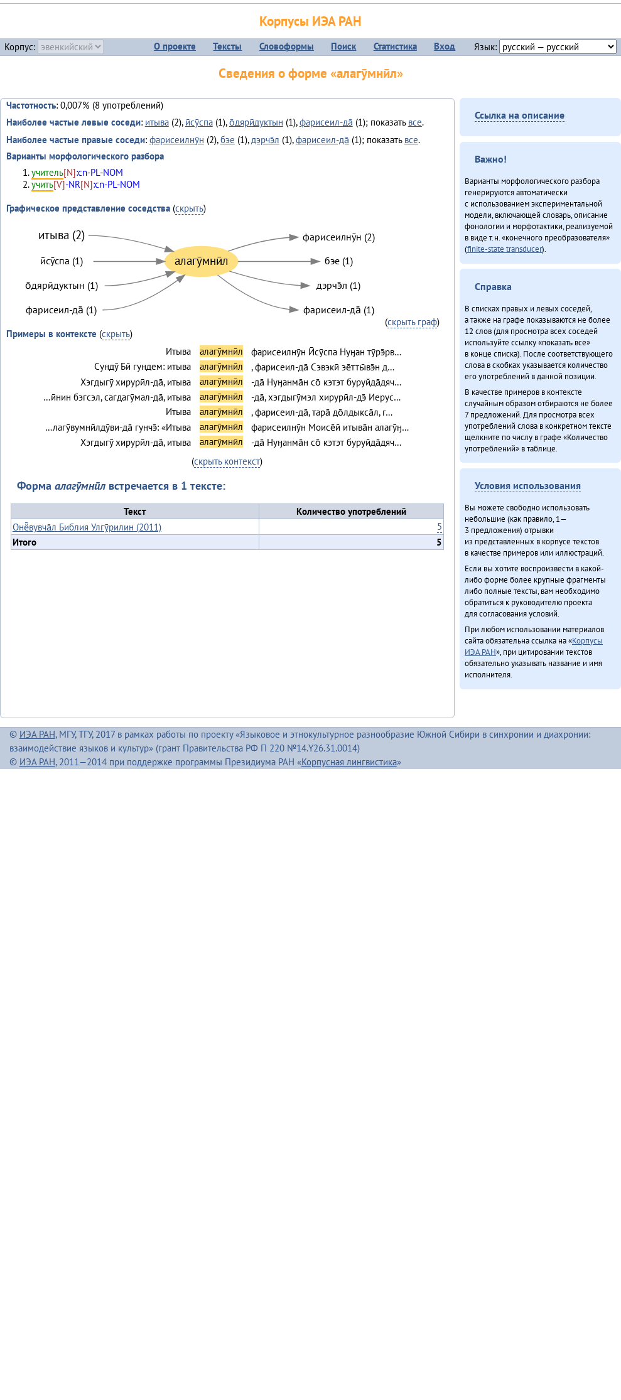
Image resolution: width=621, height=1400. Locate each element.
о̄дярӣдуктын (256, 122)
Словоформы (286, 46)
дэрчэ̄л (265, 140)
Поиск (343, 46)
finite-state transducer (504, 248)
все (415, 122)
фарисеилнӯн (176, 140)
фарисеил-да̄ (326, 122)
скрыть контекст (227, 461)
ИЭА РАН (37, 734)
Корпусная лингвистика (349, 762)
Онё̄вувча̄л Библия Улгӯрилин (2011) (87, 527)
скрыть (189, 208)
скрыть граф (412, 322)
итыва (157, 122)
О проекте (175, 46)
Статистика (395, 46)
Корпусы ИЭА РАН (310, 21)
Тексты (227, 46)
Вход (444, 46)
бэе (227, 140)
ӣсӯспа (199, 122)
